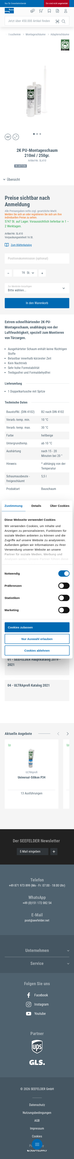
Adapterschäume (60, 34)
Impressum (37, 1128)
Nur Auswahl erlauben (37, 638)
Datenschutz (37, 1105)
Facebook (37, 995)
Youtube (36, 1013)
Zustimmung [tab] (13, 505)
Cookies (37, 1136)
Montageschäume (36, 34)
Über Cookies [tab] (59, 505)
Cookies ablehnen (37, 650)
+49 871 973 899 (20, 885)
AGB (37, 1120)
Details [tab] (36, 505)
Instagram (37, 1004)
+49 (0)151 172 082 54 (37, 903)
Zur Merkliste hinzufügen (20, 286)
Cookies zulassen (20, 627)
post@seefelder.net (37, 920)
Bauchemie (14, 34)
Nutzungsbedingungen (37, 1113)
